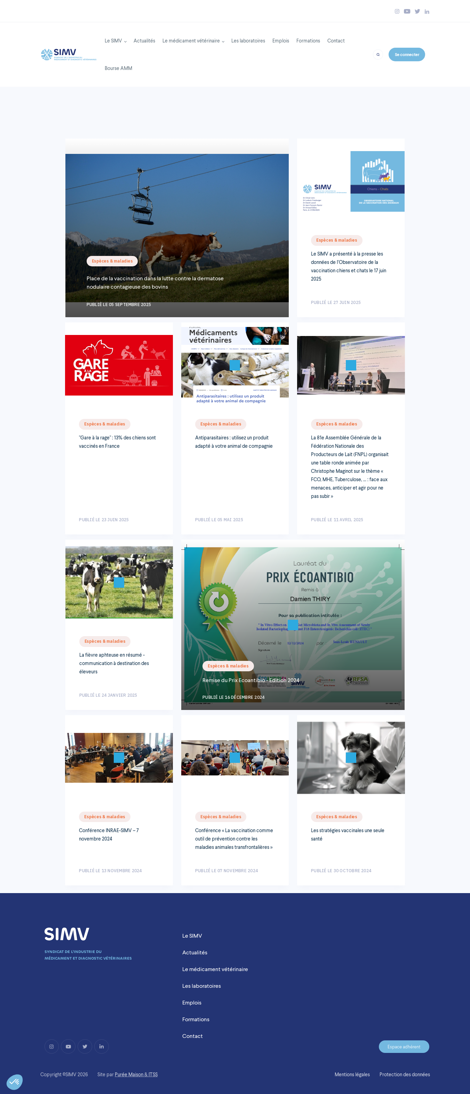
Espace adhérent (404, 1046)
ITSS (153, 1074)
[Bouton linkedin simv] (427, 11)
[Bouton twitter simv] (417, 11)
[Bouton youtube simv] (407, 11)
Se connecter (407, 54)
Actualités (144, 41)
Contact (336, 41)
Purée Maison (129, 1074)
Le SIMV (113, 41)
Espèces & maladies (112, 261)
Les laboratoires (248, 41)
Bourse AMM (118, 68)
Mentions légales (352, 1074)
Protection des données (405, 1074)
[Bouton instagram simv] (397, 11)
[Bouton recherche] (378, 54)
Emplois (280, 41)
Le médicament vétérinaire (191, 41)
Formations (308, 41)
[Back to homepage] (68, 52)
